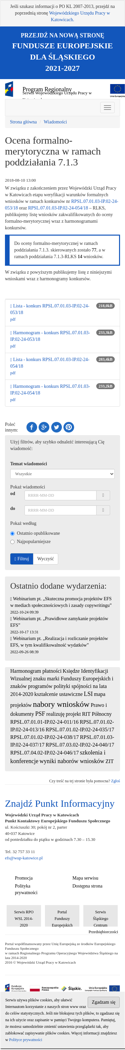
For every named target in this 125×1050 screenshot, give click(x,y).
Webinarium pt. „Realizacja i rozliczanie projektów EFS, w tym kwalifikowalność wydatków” (59, 645)
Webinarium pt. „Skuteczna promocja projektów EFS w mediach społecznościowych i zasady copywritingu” (61, 605)
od (12, 493)
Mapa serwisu (85, 878)
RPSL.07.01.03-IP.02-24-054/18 (58, 207)
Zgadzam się (103, 1002)
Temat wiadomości (28, 463)
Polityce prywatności (25, 1039)
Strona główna (23, 121)
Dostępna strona (87, 886)
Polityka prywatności (26, 889)
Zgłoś (115, 781)
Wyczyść (45, 558)
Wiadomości (55, 121)
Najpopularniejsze (30, 541)
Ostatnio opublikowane (35, 533)
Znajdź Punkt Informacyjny (60, 803)
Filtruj (22, 559)
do (12, 508)
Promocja (24, 878)
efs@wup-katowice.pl (24, 857)
